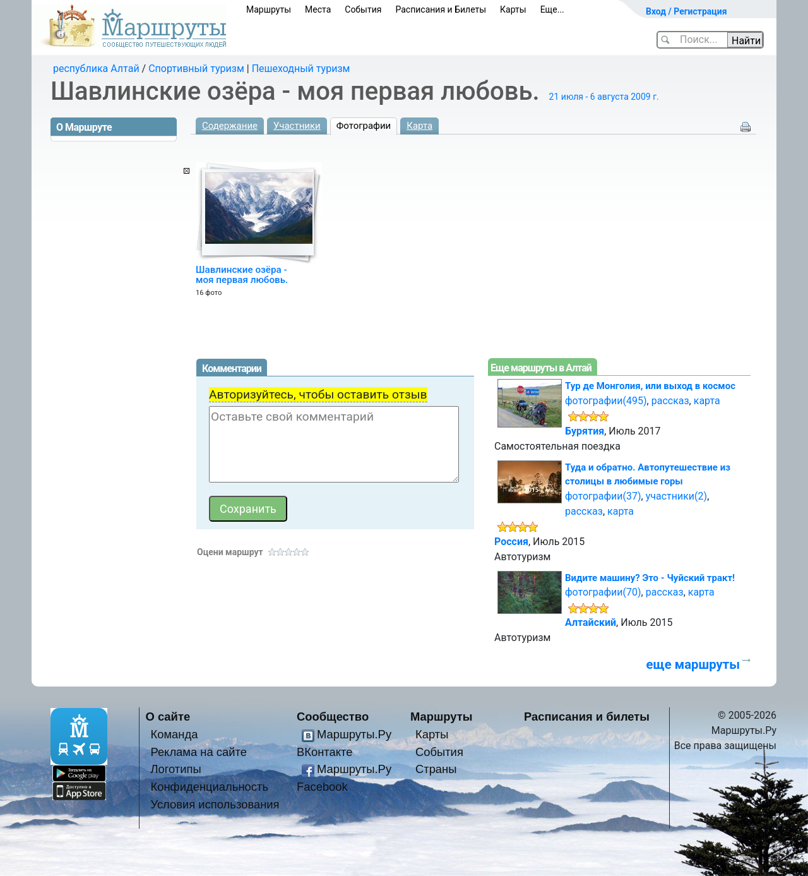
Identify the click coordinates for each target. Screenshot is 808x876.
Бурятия (584, 431)
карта (707, 401)
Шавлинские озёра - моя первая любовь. (242, 274)
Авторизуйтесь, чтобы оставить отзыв (318, 394)
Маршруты (268, 9)
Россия (511, 542)
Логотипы (175, 769)
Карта (419, 125)
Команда (174, 734)
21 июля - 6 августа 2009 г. (604, 97)
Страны (436, 769)
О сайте (168, 716)
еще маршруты (693, 664)
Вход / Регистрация (686, 11)
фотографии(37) (603, 496)
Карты (513, 9)
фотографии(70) (603, 592)
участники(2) (676, 496)
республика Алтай (96, 69)
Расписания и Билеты (440, 9)
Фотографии (363, 125)
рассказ (670, 401)
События (363, 9)
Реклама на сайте (198, 752)
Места (318, 9)
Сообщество (333, 716)
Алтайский (590, 622)
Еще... (552, 9)
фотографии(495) (606, 401)
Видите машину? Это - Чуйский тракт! (650, 578)
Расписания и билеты (587, 716)
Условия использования (214, 804)
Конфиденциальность (209, 786)
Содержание (230, 125)
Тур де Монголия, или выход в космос (650, 386)
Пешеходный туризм (301, 69)
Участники (297, 125)
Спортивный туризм (196, 69)
